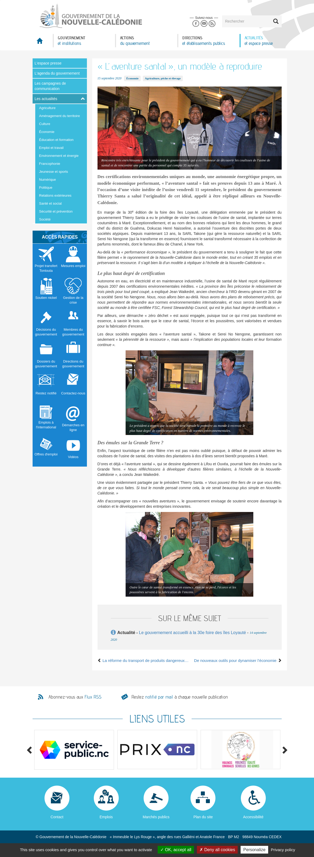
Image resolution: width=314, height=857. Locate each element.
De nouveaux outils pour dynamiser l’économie (237, 660)
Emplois (106, 817)
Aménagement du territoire (59, 116)
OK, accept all (175, 849)
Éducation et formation (56, 140)
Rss (212, 23)
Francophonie (49, 164)
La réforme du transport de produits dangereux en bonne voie (144, 660)
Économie (47, 132)
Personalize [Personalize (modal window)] (254, 849)
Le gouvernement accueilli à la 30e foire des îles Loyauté (192, 632)
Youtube (203, 23)
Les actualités (46, 99)
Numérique (47, 180)
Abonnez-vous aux (74, 697)
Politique (45, 188)
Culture (44, 124)
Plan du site (203, 817)
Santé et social (50, 203)
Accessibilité (253, 817)
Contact (57, 817)
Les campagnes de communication (50, 86)
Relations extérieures (55, 195)
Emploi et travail (51, 148)
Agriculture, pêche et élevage (163, 78)
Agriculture (47, 108)
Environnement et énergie (59, 156)
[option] (74, 750)
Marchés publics (156, 817)
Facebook (195, 23)
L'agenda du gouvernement (57, 73)
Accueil (43, 42)
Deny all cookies (217, 849)
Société (45, 219)
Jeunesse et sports (53, 172)
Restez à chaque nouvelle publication (179, 697)
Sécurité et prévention (56, 211)
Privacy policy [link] (283, 849)
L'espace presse (48, 63)
